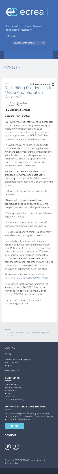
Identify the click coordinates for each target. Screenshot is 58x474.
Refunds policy (11, 463)
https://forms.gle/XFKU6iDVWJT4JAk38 (26, 278)
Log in (13, 36)
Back (7, 83)
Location (11, 105)
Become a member (13, 387)
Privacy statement (36, 460)
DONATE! (14, 426)
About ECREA (11, 384)
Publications (10, 390)
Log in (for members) (14, 399)
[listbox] (42, 84)
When (12, 103)
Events (8, 393)
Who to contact (12, 370)
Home (7, 329)
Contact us (10, 396)
